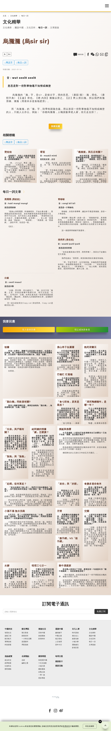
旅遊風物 (41, 636)
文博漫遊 (54, 27)
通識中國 (59, 629)
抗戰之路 (41, 672)
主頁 (4, 16)
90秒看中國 (42, 660)
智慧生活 (8, 633)
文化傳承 (7, 27)
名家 (23, 660)
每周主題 (59, 656)
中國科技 (8, 629)
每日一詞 (24, 16)
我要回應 (55, 126)
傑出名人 (75, 636)
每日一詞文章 (12, 192)
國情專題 (42, 656)
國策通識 (41, 669)
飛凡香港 (25, 633)
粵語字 (9, 62)
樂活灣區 (25, 629)
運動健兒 (75, 645)
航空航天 (8, 639)
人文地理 (58, 642)
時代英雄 (75, 633)
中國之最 (58, 636)
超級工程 (8, 636)
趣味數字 (58, 633)
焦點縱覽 (8, 656)
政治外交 (8, 660)
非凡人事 (76, 629)
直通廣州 (25, 642)
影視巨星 (75, 648)
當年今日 (58, 645)
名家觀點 (25, 656)
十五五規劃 (42, 663)
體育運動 (8, 669)
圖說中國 (19, 27)
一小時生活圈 (26, 639)
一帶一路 (41, 675)
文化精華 (13, 16)
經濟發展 (8, 663)
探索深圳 (25, 636)
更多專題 (41, 678)
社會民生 (8, 666)
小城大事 (75, 642)
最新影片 (59, 661)
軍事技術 (8, 642)
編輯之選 (25, 663)
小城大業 (41, 666)
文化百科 (31, 27)
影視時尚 (41, 639)
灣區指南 (25, 645)
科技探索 (8, 645)
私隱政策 (66, 726)
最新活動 (59, 666)
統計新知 (58, 639)
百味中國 (41, 633)
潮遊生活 (42, 629)
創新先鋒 (75, 639)
